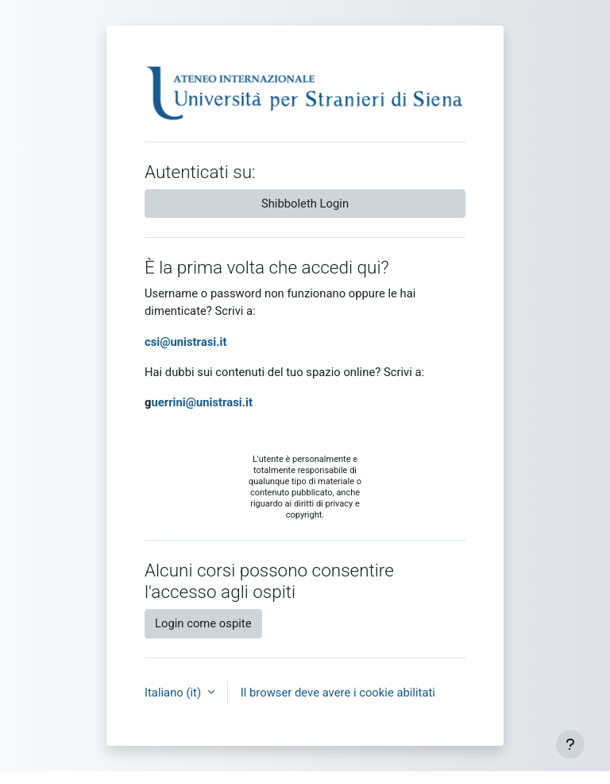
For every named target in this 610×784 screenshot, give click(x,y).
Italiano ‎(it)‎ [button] (174, 692)
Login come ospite (203, 623)
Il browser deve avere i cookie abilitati (338, 692)
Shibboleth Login (305, 203)
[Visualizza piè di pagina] (570, 744)
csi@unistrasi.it (185, 342)
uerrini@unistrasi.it (201, 402)
